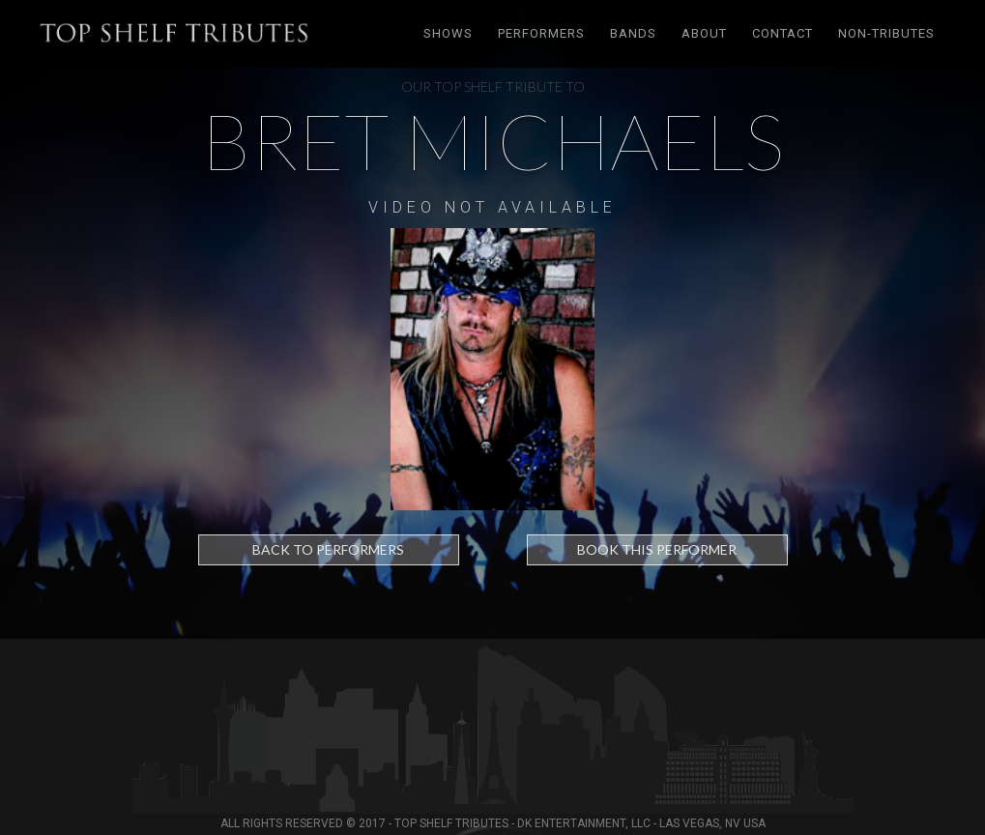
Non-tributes (886, 33)
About (704, 33)
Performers (541, 33)
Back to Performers (328, 549)
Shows (448, 33)
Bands (633, 33)
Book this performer (657, 549)
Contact (782, 33)
